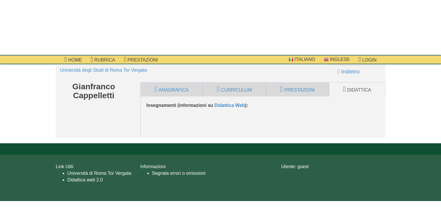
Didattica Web (229, 105)
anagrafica (171, 89)
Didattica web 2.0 (85, 179)
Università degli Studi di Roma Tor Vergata (103, 70)
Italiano (302, 59)
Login (368, 59)
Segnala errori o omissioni (178, 173)
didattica (357, 89)
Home (73, 59)
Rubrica (103, 59)
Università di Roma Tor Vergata (99, 173)
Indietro (349, 71)
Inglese (337, 59)
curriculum (234, 89)
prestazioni (141, 59)
